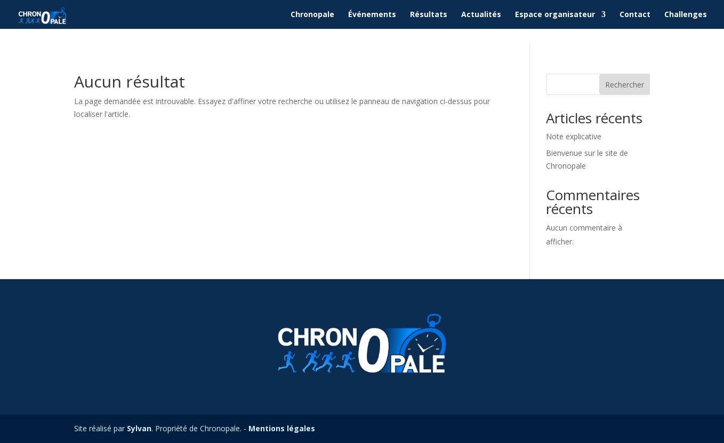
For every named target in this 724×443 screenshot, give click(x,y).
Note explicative (573, 136)
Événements (372, 15)
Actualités (481, 15)
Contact (635, 15)
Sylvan (139, 428)
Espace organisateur (555, 15)
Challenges (685, 15)
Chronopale (312, 15)
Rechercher (624, 85)
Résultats (428, 15)
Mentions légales (281, 428)
